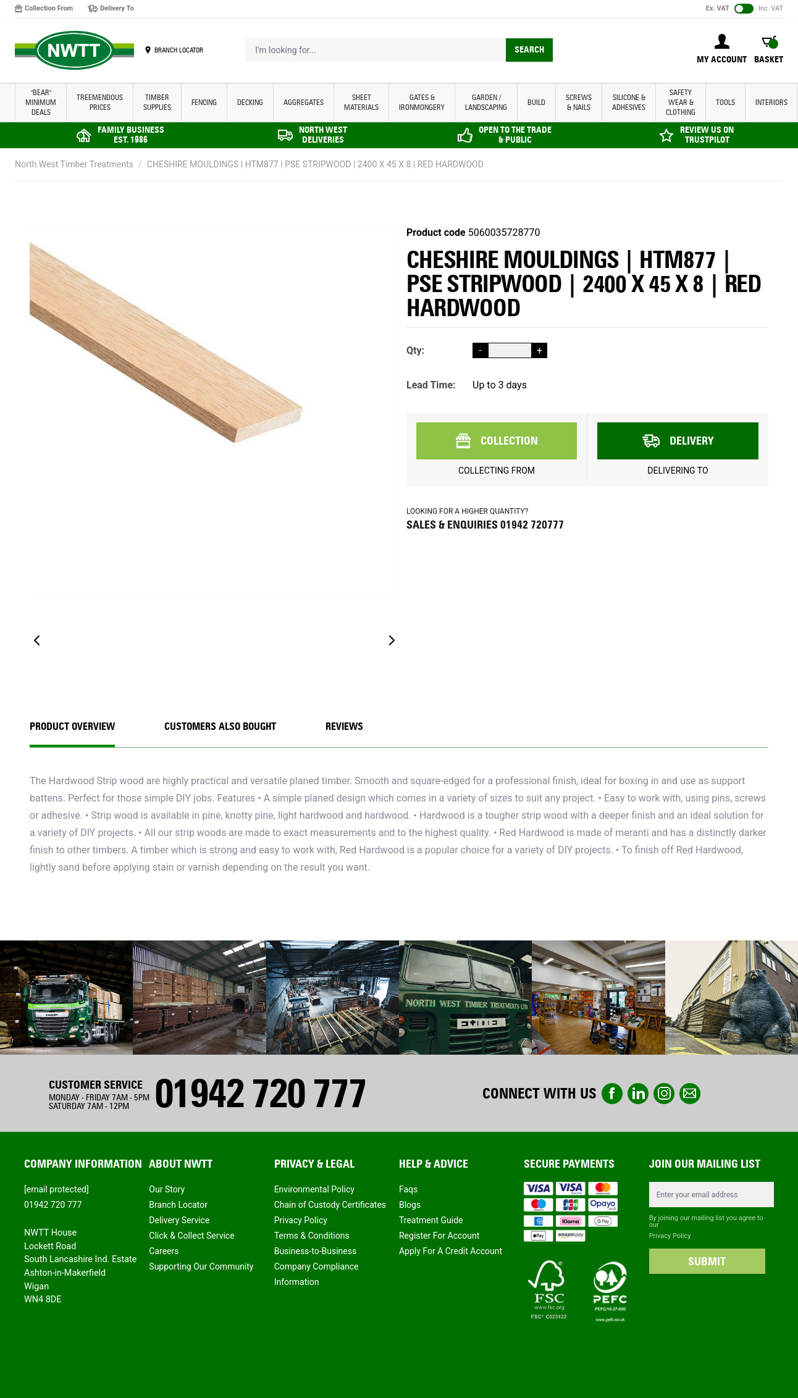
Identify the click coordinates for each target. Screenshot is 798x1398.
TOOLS (725, 102)
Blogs (410, 1205)
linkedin (638, 1093)
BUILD (536, 102)
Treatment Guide (431, 1220)
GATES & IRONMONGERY (422, 102)
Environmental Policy (314, 1189)
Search (529, 49)
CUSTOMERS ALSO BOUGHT (220, 726)
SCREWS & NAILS (579, 102)
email (689, 1093)
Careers (163, 1251)
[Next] (391, 640)
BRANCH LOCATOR (178, 50)
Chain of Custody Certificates (330, 1205)
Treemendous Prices (100, 102)
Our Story (167, 1189)
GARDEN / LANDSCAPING (486, 102)
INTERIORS (771, 102)
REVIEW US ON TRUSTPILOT (707, 135)
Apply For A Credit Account (450, 1251)
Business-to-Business (315, 1251)
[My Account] (722, 50)
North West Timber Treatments (74, 164)
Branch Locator (178, 1205)
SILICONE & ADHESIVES (628, 102)
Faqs (408, 1189)
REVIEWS (344, 726)
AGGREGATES (304, 102)
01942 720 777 (260, 1093)
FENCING (204, 102)
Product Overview (72, 726)
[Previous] (37, 640)
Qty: (415, 350)
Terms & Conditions (312, 1236)
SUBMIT (707, 1261)
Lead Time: (431, 385)
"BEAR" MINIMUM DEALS (40, 102)
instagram (663, 1093)
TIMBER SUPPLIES (157, 102)
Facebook (612, 1093)
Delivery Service (179, 1220)
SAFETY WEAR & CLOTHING (680, 102)
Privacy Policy (300, 1220)
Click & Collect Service (191, 1236)
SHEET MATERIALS (361, 102)
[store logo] (74, 50)
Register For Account (439, 1236)
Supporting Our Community (201, 1266)
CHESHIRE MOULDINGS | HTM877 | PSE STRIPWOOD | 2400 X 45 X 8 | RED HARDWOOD (315, 164)
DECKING (250, 102)
